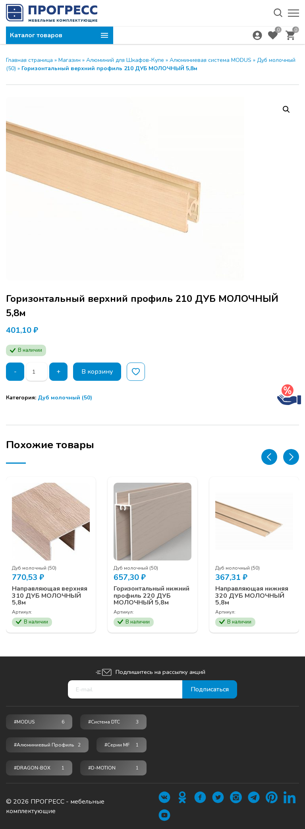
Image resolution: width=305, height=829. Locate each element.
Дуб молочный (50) (65, 397)
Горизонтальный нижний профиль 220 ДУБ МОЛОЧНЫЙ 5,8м (151, 595)
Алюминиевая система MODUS (210, 60)
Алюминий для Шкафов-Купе (125, 60)
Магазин (69, 60)
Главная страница (29, 60)
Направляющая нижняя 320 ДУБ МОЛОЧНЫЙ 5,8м (251, 595)
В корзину (97, 371)
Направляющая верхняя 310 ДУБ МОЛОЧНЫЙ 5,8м (49, 595)
